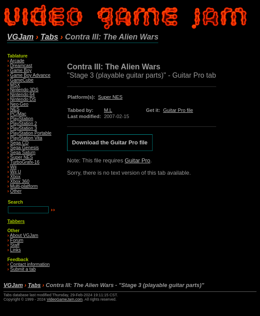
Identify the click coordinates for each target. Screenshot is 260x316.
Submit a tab (23, 269)
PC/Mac (18, 113)
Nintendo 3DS (24, 89)
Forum (16, 240)
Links (15, 250)
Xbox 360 (19, 181)
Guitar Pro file (178, 110)
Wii (13, 167)
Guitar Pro (137, 160)
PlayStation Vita (26, 138)
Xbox (15, 176)
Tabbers (16, 221)
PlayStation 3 (23, 128)
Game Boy (21, 70)
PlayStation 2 (23, 123)
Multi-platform (24, 186)
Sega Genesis (24, 147)
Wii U (15, 171)
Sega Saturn (23, 152)
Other (15, 191)
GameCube (21, 80)
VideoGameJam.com (64, 299)
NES (14, 109)
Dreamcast (21, 65)
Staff (14, 245)
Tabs (49, 36)
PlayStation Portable (30, 133)
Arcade (17, 60)
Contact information (30, 264)
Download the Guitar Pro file (109, 143)
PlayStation (21, 118)
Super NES (21, 157)
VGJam (20, 36)
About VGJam (24, 235)
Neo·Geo (19, 104)
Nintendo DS (23, 99)
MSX (15, 85)
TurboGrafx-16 (24, 162)
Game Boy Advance (30, 75)
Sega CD (19, 142)
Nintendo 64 (22, 94)
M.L (108, 110)
